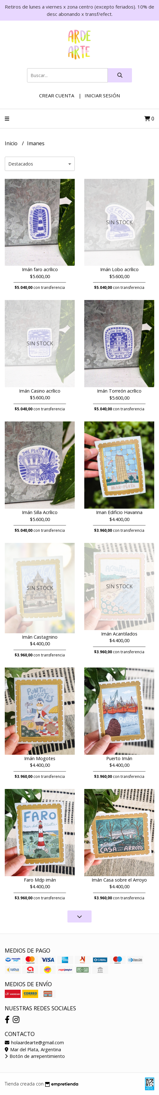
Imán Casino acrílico (39, 391)
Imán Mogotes (39, 758)
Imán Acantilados (119, 634)
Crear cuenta (56, 95)
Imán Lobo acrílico (119, 269)
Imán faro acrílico (40, 269)
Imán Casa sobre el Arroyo (119, 880)
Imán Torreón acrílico (119, 391)
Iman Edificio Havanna (119, 512)
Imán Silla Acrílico (40, 512)
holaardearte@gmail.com (34, 1043)
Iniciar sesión (102, 95)
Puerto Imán (119, 758)
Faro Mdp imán (40, 880)
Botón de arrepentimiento (35, 1056)
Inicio (12, 143)
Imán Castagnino (40, 637)
